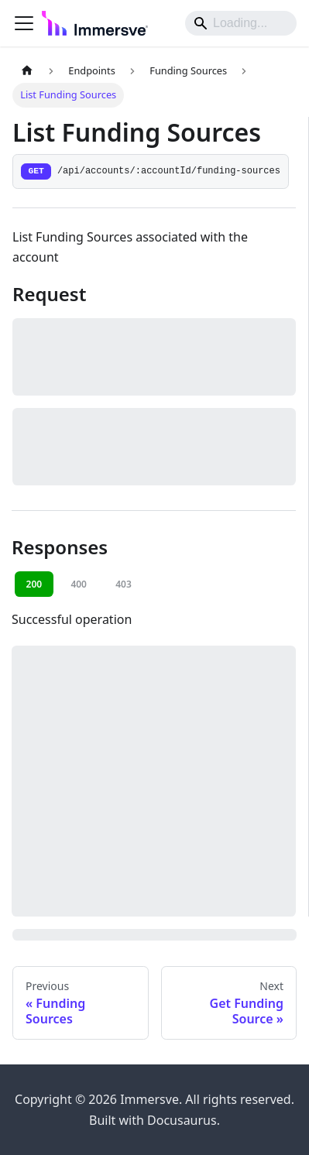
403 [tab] (123, 584)
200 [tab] (34, 584)
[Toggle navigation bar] (24, 23)
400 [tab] (78, 584)
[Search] (241, 23)
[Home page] (27, 71)
